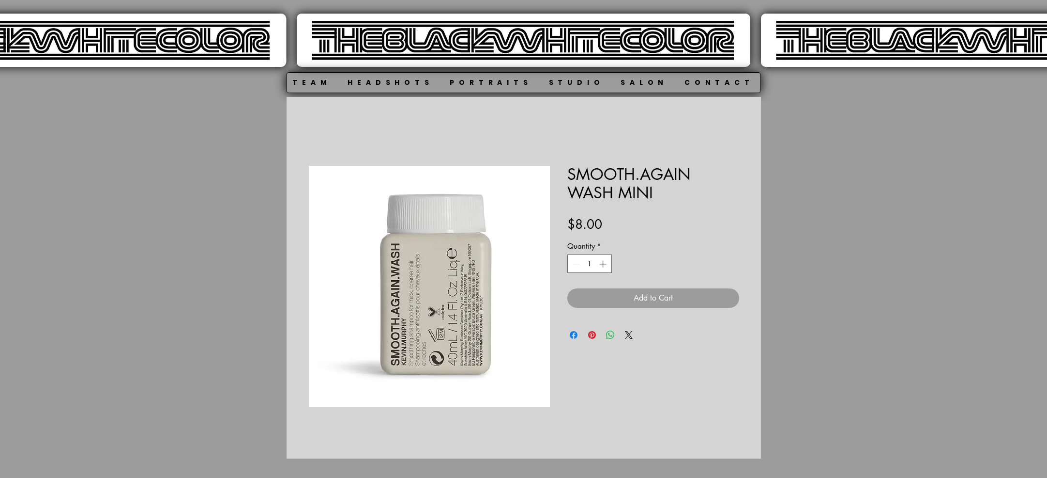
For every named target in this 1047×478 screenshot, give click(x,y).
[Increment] (603, 264)
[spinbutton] (589, 264)
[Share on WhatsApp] (610, 335)
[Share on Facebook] (573, 335)
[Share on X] (629, 335)
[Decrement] (575, 264)
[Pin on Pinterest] (592, 335)
